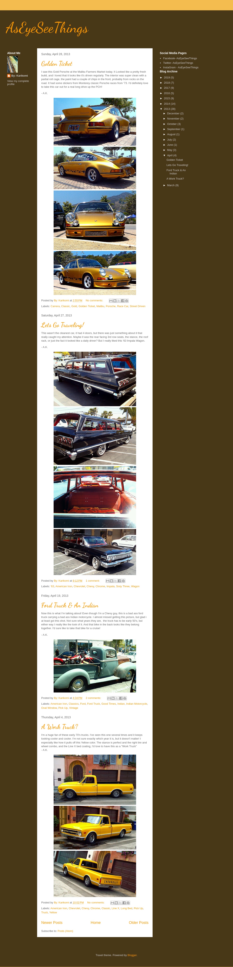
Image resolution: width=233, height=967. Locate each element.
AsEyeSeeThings (47, 27)
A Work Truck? (59, 726)
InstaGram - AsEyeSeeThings (180, 67)
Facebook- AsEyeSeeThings (180, 58)
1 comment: (93, 580)
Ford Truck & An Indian (69, 605)
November (173, 118)
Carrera (55, 306)
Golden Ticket (56, 63)
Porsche (111, 306)
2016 (167, 93)
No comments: (95, 300)
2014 (167, 103)
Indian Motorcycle (136, 703)
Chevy (90, 586)
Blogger (132, 955)
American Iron (63, 586)
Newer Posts (51, 923)
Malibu (100, 306)
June (170, 144)
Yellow (53, 912)
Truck (44, 912)
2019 (167, 77)
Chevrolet (79, 586)
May (170, 150)
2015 (167, 98)
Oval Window (49, 707)
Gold (74, 306)
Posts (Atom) (65, 931)
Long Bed (126, 908)
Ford (83, 703)
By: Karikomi (19, 75)
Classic (65, 306)
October (172, 123)
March (171, 185)
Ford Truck (93, 703)
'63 (52, 586)
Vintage (73, 707)
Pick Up (63, 707)
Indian (121, 703)
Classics (74, 703)
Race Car (122, 306)
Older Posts (138, 923)
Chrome (100, 586)
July (170, 139)
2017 (167, 87)
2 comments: (94, 698)
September (174, 129)
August (171, 134)
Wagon (135, 586)
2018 (167, 82)
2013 (167, 108)
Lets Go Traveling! (62, 325)
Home (96, 923)
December (173, 113)
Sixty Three (123, 586)
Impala (111, 586)
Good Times (108, 703)
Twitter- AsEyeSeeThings (178, 62)
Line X (115, 908)
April (170, 155)
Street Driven (137, 306)
